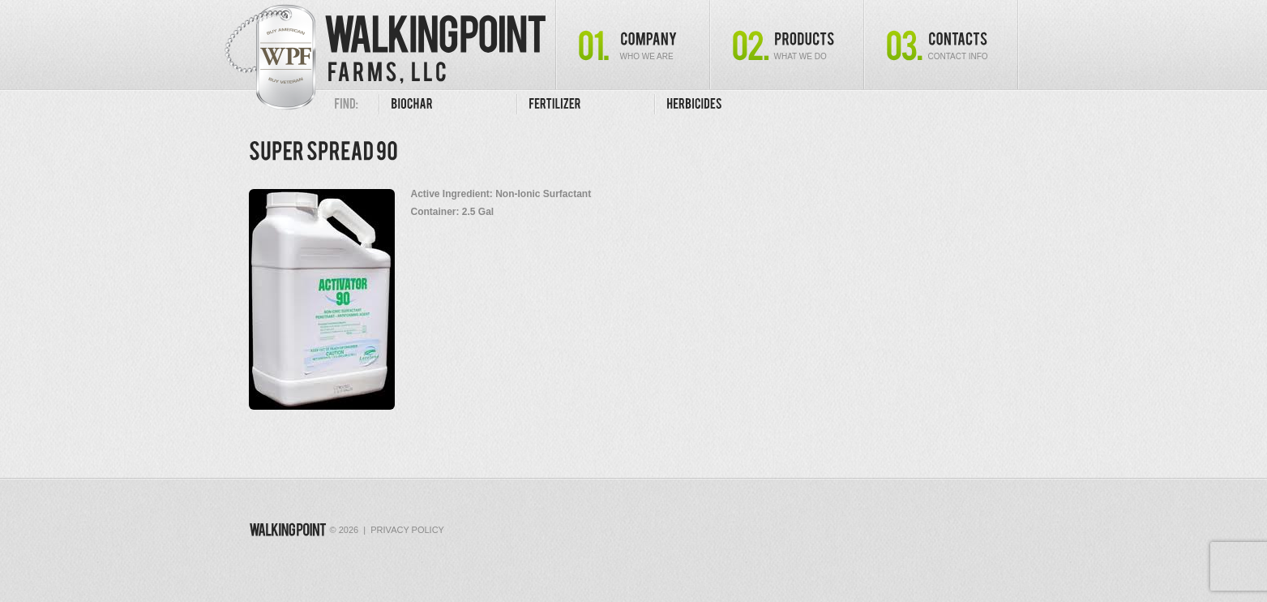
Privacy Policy (407, 530)
